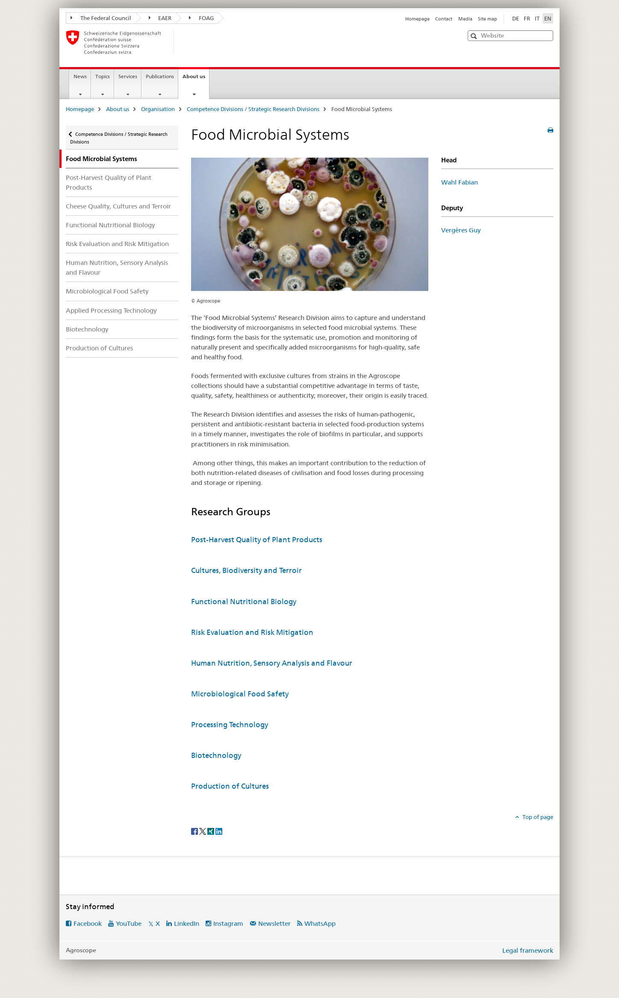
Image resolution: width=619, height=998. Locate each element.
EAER (160, 18)
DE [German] (515, 18)
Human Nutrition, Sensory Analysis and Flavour (117, 267)
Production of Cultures (99, 348)
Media (465, 19)
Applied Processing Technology (111, 310)
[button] (474, 36)
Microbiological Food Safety (107, 291)
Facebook (88, 923)
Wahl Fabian (459, 182)
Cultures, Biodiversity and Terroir (246, 570)
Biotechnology (87, 329)
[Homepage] (188, 42)
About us (196, 79)
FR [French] (527, 18)
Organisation (158, 109)
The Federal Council (101, 18)
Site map (487, 19)
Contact (443, 19)
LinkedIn (186, 923)
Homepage (417, 19)
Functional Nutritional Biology (110, 225)
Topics (102, 76)
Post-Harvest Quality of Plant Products (108, 182)
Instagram (228, 923)
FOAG (201, 18)
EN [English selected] (547, 18)
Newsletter (274, 923)
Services (127, 76)
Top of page (537, 816)
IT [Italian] (537, 18)
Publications (160, 76)
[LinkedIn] (218, 831)
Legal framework (527, 950)
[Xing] (211, 831)
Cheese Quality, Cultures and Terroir (118, 206)
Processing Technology (229, 724)
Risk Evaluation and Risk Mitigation (117, 244)
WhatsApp (320, 923)
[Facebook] (195, 831)
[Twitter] (203, 831)
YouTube (128, 923)
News (80, 76)
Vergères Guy (460, 230)
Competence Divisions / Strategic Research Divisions (253, 109)
